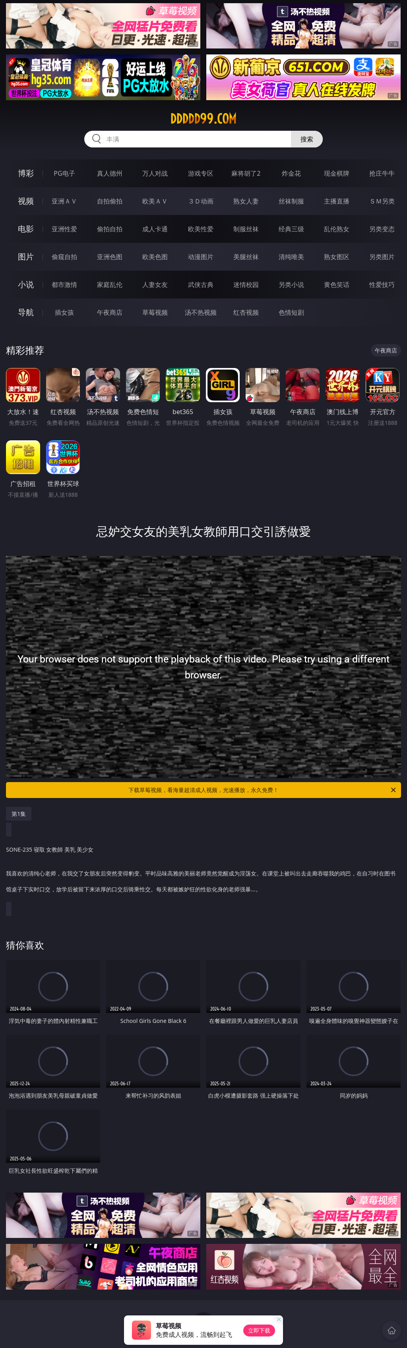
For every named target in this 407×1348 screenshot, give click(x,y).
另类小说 (291, 284)
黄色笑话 (336, 284)
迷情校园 (246, 284)
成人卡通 (155, 229)
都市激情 (64, 284)
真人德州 (109, 173)
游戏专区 (200, 173)
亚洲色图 (109, 256)
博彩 (26, 173)
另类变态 (382, 229)
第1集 (19, 813)
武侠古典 (200, 284)
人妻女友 (155, 284)
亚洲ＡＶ (64, 201)
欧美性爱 (200, 229)
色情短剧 (291, 312)
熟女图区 (336, 256)
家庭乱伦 (109, 284)
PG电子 (64, 173)
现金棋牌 (336, 173)
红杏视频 (246, 312)
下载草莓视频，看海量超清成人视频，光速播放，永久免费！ (262, 790)
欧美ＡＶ (155, 201)
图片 (26, 256)
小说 (26, 284)
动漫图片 (200, 256)
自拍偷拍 (109, 201)
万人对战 (155, 173)
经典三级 (291, 229)
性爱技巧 (382, 284)
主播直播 (336, 201)
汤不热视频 (201, 312)
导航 (26, 312)
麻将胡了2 (245, 173)
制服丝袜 (246, 229)
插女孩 (64, 312)
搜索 (306, 139)
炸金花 (291, 173)
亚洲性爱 (64, 229)
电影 (26, 228)
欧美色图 (155, 256)
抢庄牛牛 (382, 173)
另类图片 (382, 256)
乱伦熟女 (336, 229)
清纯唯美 (291, 256)
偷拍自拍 (109, 229)
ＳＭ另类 (382, 201)
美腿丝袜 (246, 256)
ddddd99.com (203, 119)
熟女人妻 (246, 201)
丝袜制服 (291, 201)
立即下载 (259, 1330)
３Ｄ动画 (200, 201)
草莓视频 (155, 312)
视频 (26, 201)
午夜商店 (109, 312)
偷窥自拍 (64, 256)
